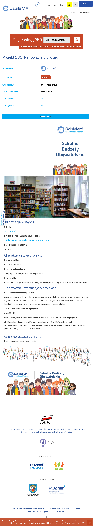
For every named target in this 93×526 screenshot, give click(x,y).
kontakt (61, 511)
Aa (49, 5)
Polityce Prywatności (72, 523)
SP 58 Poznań (10, 231)
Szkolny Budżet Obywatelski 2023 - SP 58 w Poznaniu (26, 240)
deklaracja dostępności (39, 511)
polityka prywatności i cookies (64, 508)
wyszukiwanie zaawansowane (66, 46)
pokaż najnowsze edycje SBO (34, 46)
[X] (83, 523)
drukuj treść (45, 116)
